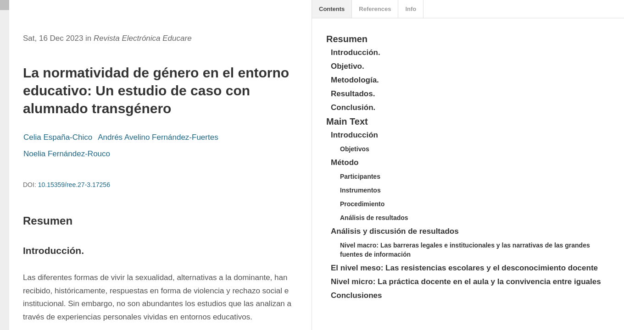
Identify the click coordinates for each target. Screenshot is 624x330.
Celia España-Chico (57, 137)
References (375, 9)
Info (410, 9)
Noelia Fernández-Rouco (66, 153)
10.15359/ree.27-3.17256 (74, 184)
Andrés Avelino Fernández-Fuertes (158, 137)
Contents (332, 9)
